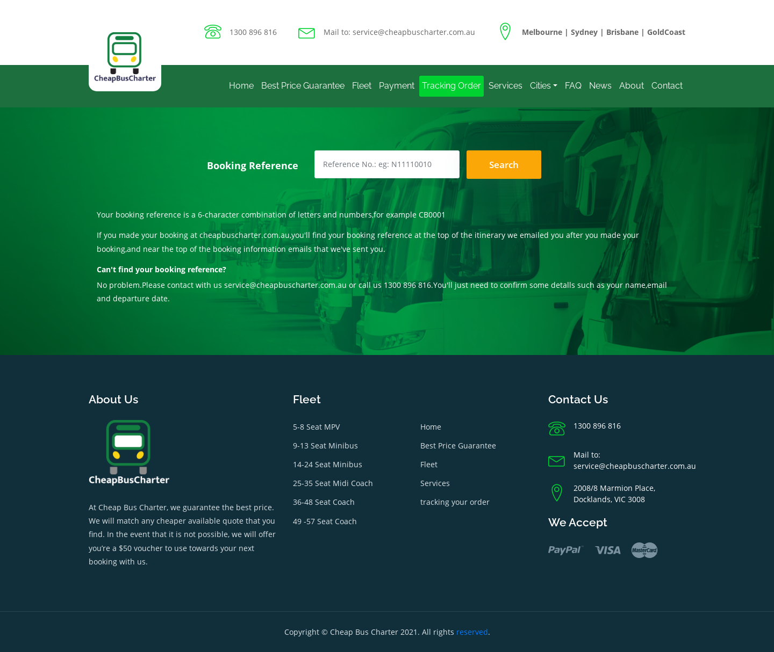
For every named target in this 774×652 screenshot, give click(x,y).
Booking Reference (252, 165)
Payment (396, 86)
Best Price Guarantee (303, 86)
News (600, 86)
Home (241, 86)
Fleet (361, 86)
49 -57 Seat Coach (325, 521)
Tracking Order (451, 86)
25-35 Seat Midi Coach (333, 483)
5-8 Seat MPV (316, 427)
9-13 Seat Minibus (325, 445)
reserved (472, 632)
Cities (540, 86)
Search (504, 164)
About (631, 86)
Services (505, 86)
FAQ (573, 86)
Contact (667, 86)
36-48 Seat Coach (324, 502)
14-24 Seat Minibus (327, 464)
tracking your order (455, 502)
